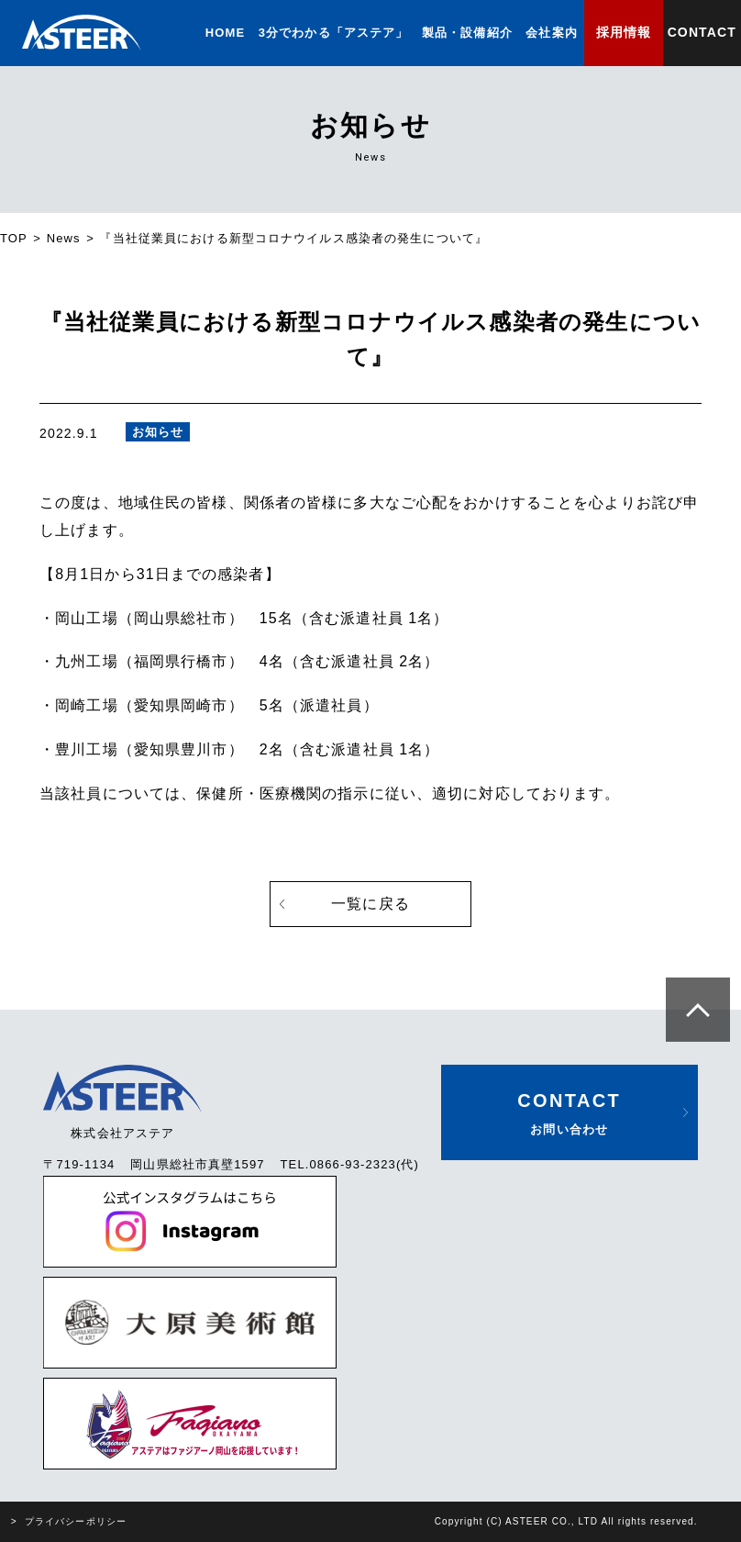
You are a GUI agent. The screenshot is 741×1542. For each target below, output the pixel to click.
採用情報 (623, 32)
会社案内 (551, 32)
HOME (225, 32)
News (64, 238)
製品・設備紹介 (467, 32)
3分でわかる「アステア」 (334, 32)
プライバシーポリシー (76, 1521)
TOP (14, 238)
